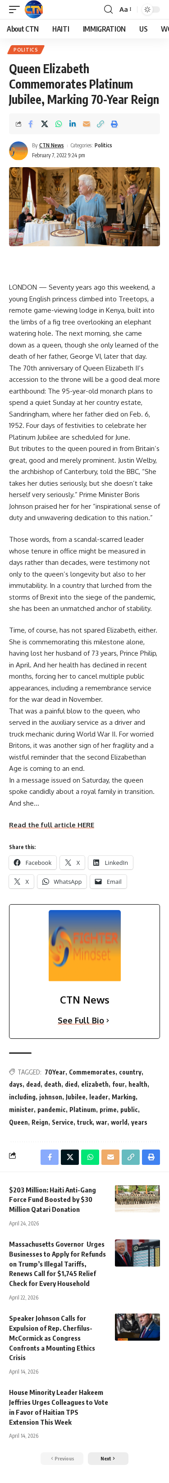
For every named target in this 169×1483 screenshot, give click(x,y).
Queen (18, 1122)
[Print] (114, 124)
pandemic (51, 1109)
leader (98, 1097)
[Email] (86, 124)
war (101, 1122)
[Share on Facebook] (30, 124)
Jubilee (76, 1097)
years (139, 1122)
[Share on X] (44, 124)
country (130, 1072)
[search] (108, 9)
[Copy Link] (100, 124)
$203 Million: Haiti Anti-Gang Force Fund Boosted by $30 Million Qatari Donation (52, 1200)
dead (33, 1084)
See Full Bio (81, 1020)
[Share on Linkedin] (72, 124)
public (129, 1109)
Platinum (82, 1109)
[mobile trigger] (16, 9)
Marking (124, 1097)
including (22, 1097)
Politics (26, 49)
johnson (50, 1097)
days (16, 1084)
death (52, 1084)
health (137, 1084)
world (119, 1122)
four (118, 1084)
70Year (55, 1072)
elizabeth (95, 1084)
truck (84, 1122)
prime (108, 1109)
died (71, 1084)
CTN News (51, 145)
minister (21, 1109)
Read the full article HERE (51, 825)
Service (62, 1122)
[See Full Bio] (107, 1021)
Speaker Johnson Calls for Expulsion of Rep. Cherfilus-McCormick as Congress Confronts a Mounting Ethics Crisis (52, 1337)
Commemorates (92, 1072)
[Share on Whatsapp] (58, 124)
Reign (40, 1122)
